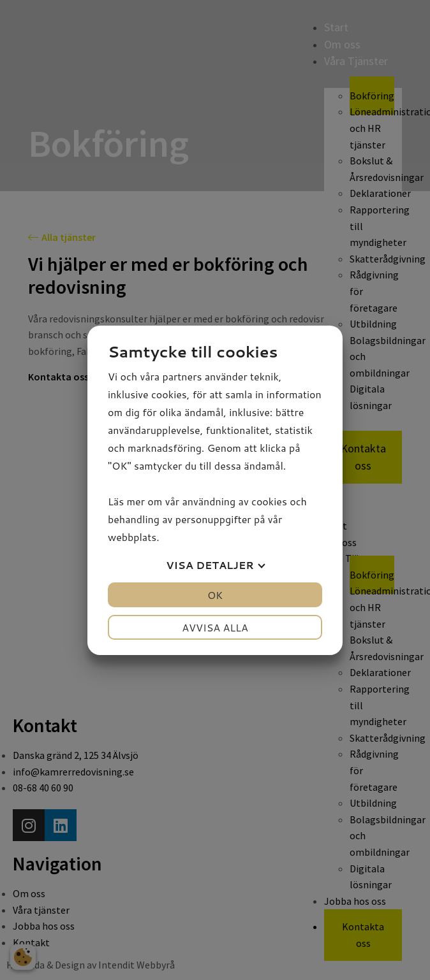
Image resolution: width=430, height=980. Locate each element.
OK (215, 594)
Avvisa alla (215, 627)
